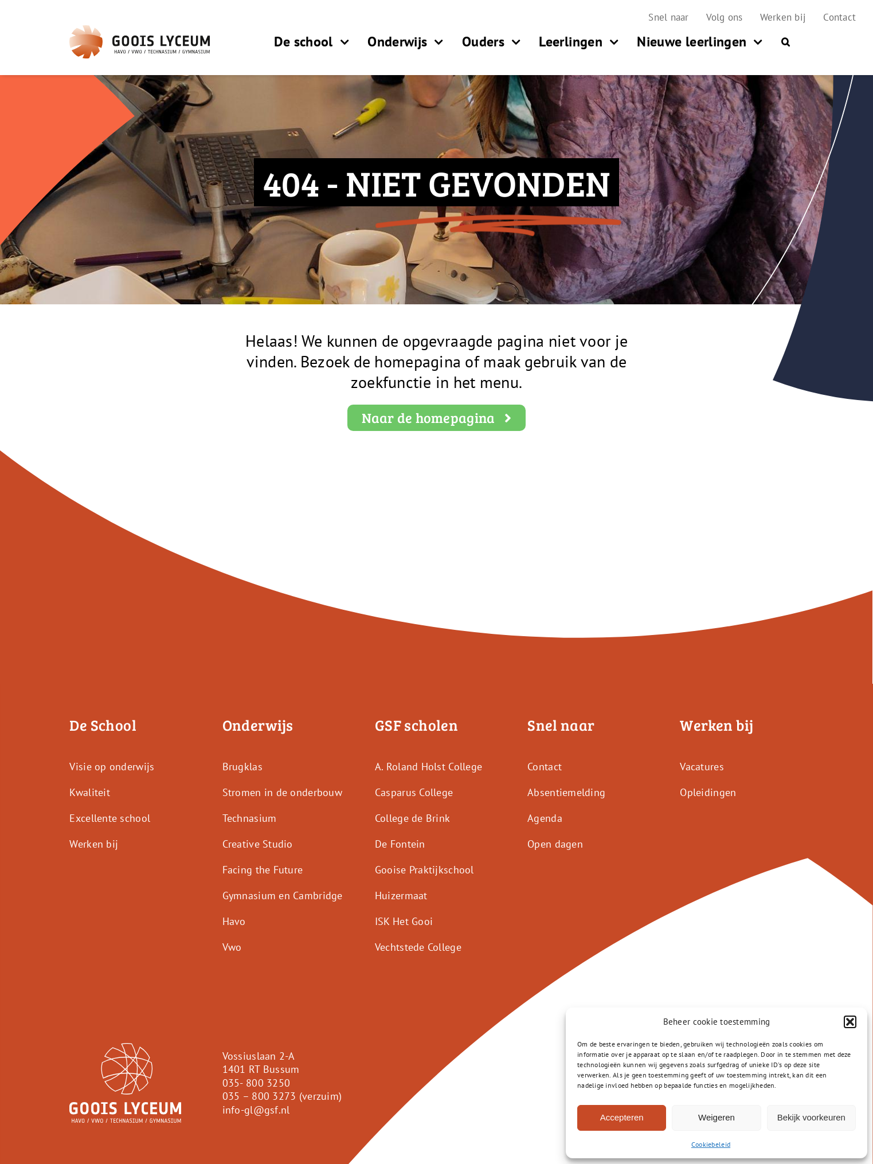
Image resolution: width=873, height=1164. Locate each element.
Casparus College (414, 792)
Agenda (544, 818)
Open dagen (555, 844)
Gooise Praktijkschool (424, 869)
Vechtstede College (418, 947)
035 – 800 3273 (259, 1096)
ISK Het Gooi (404, 921)
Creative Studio (257, 844)
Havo (234, 921)
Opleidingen (708, 792)
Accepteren (622, 1117)
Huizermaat (401, 895)
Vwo (232, 947)
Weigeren (716, 1117)
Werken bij (93, 844)
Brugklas (242, 766)
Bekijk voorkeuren (811, 1117)
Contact (544, 766)
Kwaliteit (89, 792)
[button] (850, 1022)
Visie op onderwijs (111, 766)
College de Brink (412, 818)
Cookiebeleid (710, 1144)
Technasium (249, 818)
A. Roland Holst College (428, 766)
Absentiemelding (566, 792)
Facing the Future (262, 869)
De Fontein (400, 844)
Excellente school (109, 818)
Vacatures (701, 766)
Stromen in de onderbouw (282, 792)
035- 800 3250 (256, 1082)
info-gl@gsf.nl (256, 1109)
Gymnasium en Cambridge (282, 895)
